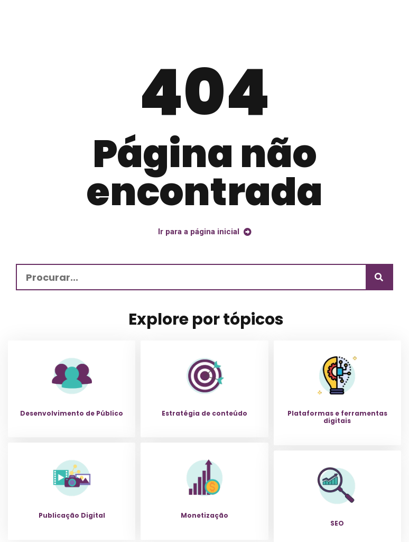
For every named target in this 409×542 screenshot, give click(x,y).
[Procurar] (379, 277)
